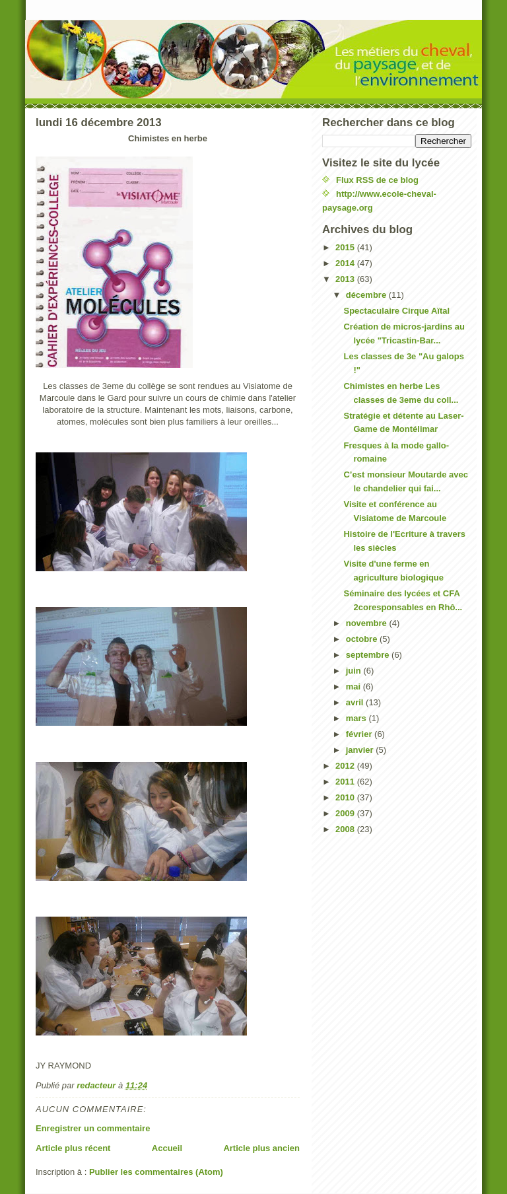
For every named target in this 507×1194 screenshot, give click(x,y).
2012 (346, 766)
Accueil (167, 1148)
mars (357, 718)
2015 (346, 247)
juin (355, 671)
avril (356, 702)
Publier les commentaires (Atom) (156, 1172)
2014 (346, 263)
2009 (346, 813)
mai (354, 686)
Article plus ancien (261, 1148)
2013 (346, 279)
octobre (363, 639)
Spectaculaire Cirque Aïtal (396, 311)
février (360, 734)
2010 (346, 797)
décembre (367, 295)
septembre (368, 655)
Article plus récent (73, 1148)
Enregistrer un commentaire (93, 1128)
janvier (361, 750)
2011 (346, 782)
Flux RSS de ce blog (377, 180)
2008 (346, 829)
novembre (367, 623)
